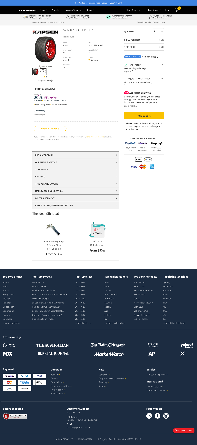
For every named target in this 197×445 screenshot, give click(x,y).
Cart (179, 8)
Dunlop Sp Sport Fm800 (43, 318)
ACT (165, 314)
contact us (90, 137)
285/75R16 (80, 318)
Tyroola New (157, 390)
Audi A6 (137, 298)
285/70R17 (80, 314)
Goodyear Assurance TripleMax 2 (47, 314)
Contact (104, 374)
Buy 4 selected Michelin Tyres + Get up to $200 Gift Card (98, 3)
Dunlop (6, 314)
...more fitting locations (174, 322)
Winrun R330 (38, 282)
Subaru (107, 306)
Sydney (166, 282)
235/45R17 (80, 290)
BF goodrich (8, 306)
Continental (8, 310)
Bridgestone (8, 294)
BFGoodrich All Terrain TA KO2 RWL (48, 302)
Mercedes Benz (111, 294)
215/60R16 (80, 286)
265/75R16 (80, 310)
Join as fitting (157, 374)
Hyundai (108, 302)
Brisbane (167, 290)
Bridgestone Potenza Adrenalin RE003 (49, 294)
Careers (54, 378)
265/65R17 (80, 298)
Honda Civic (139, 286)
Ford (106, 286)
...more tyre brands (11, 322)
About (56, 374)
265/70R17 (80, 306)
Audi (106, 310)
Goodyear (7, 318)
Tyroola (57, 382)
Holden (107, 314)
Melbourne (168, 286)
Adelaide (167, 298)
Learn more (99, 137)
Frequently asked (112, 378)
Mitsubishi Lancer (142, 314)
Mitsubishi (109, 298)
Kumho (6, 290)
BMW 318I (138, 306)
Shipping (103, 382)
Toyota (107, 290)
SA (164, 318)
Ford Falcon (139, 282)
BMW (106, 282)
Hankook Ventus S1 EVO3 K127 (46, 306)
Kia (105, 318)
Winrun (6, 282)
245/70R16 (80, 294)
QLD (165, 310)
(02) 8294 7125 (73, 412)
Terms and (62, 385)
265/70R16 (80, 302)
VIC (164, 306)
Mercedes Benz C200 (143, 302)
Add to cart (144, 115)
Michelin (7, 298)
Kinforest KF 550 (39, 286)
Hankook (7, 302)
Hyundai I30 (139, 294)
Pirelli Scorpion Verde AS (43, 290)
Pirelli (5, 286)
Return (102, 385)
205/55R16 (80, 282)
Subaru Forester (141, 318)
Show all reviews (50, 128)
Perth (165, 294)
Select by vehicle (144, 22)
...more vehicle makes (114, 322)
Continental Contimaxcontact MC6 (48, 310)
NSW (165, 302)
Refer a (58, 393)
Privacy (58, 389)
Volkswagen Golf (141, 310)
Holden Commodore (143, 290)
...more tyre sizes (82, 322)
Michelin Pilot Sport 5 (42, 298)
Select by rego (159, 22)
